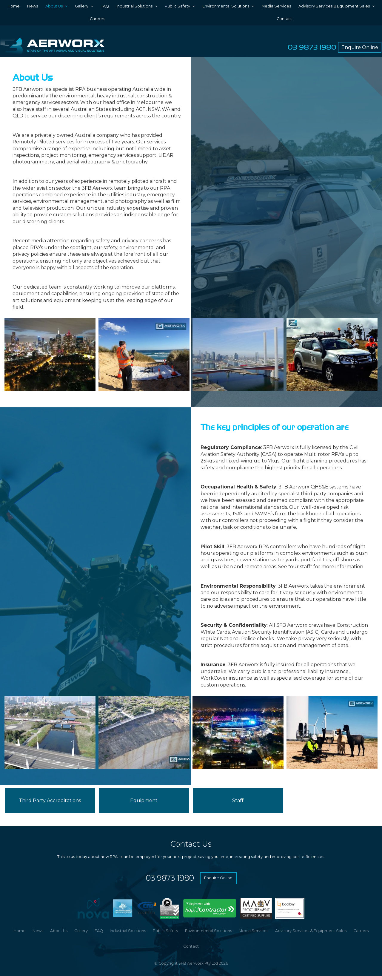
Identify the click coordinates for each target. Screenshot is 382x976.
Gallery (81, 6)
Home (13, 6)
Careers (97, 18)
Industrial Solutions (134, 6)
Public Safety (177, 6)
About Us (54, 6)
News (32, 6)
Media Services (276, 6)
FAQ (105, 6)
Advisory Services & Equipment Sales (334, 6)
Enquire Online (359, 47)
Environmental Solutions (225, 6)
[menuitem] (19, 931)
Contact (284, 18)
